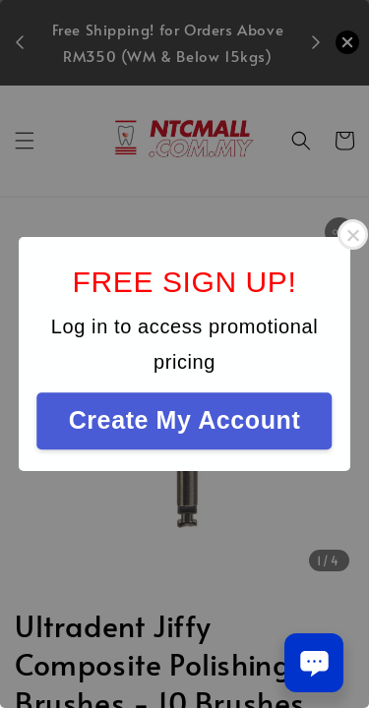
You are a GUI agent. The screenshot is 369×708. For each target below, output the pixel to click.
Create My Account (185, 420)
